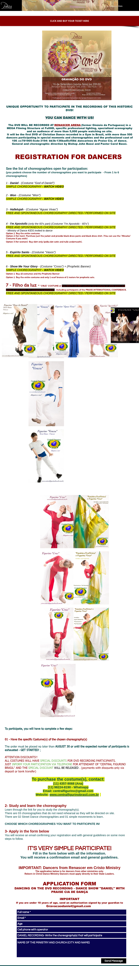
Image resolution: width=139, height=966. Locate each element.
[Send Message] (113, 960)
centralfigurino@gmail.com (73, 791)
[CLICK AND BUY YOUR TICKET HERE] (69, 21)
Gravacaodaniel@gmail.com (68, 906)
